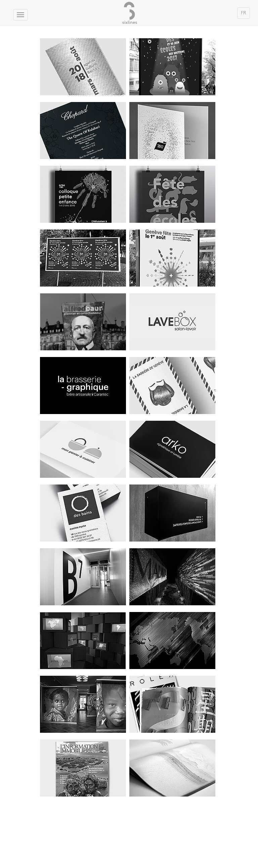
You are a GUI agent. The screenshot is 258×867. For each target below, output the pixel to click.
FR (243, 13)
